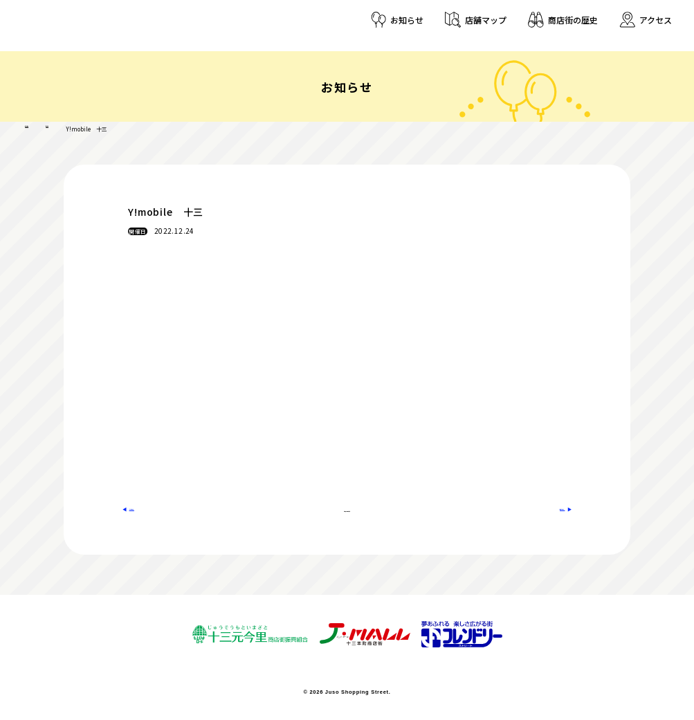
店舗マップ (485, 20)
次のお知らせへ (534, 508)
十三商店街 (39, 127)
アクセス (655, 20)
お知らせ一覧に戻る (347, 508)
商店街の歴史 (573, 20)
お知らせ (406, 20)
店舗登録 (82, 127)
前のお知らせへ (160, 508)
